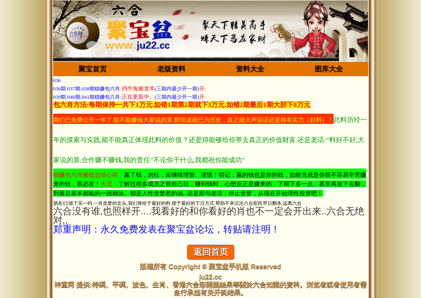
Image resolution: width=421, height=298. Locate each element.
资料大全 (250, 69)
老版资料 (171, 69)
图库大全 (329, 69)
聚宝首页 (92, 69)
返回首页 (210, 252)
